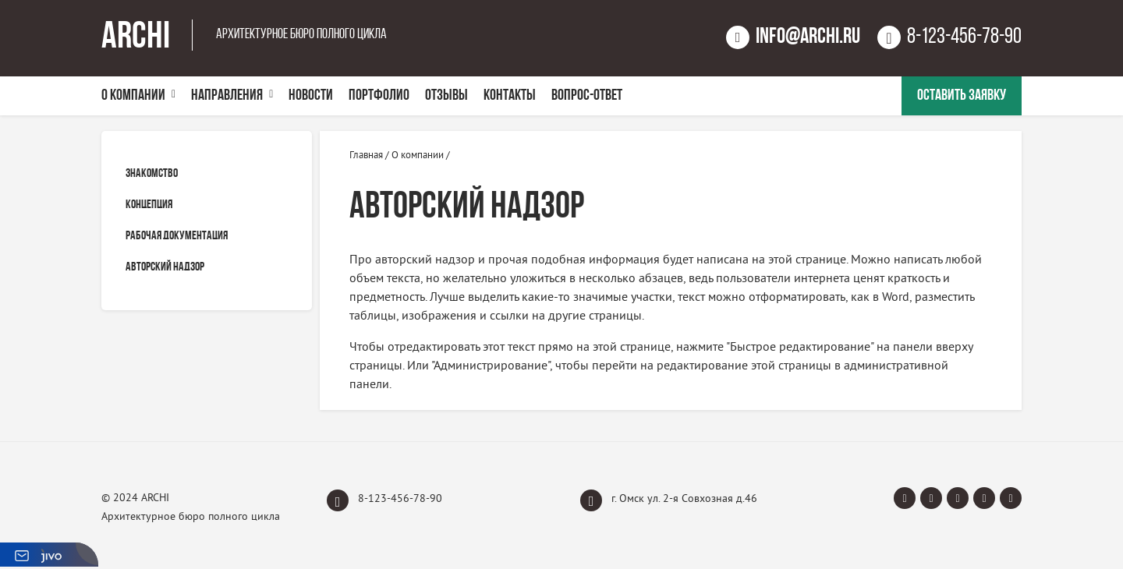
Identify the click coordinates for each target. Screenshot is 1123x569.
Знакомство (152, 174)
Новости (311, 96)
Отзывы (446, 96)
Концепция (149, 205)
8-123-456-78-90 (384, 500)
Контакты (510, 96)
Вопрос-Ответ (586, 96)
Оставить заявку (961, 96)
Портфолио (379, 96)
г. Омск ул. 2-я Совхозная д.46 (668, 500)
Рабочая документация (177, 236)
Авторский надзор (165, 267)
